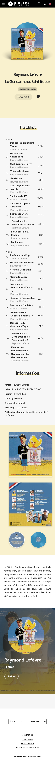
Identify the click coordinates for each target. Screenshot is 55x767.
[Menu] (3, 4)
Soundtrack (19, 403)
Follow (11, 676)
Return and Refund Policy (27, 748)
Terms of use (27, 739)
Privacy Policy (27, 743)
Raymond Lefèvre (28, 74)
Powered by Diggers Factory (27, 757)
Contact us (27, 735)
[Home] (18, 4)
